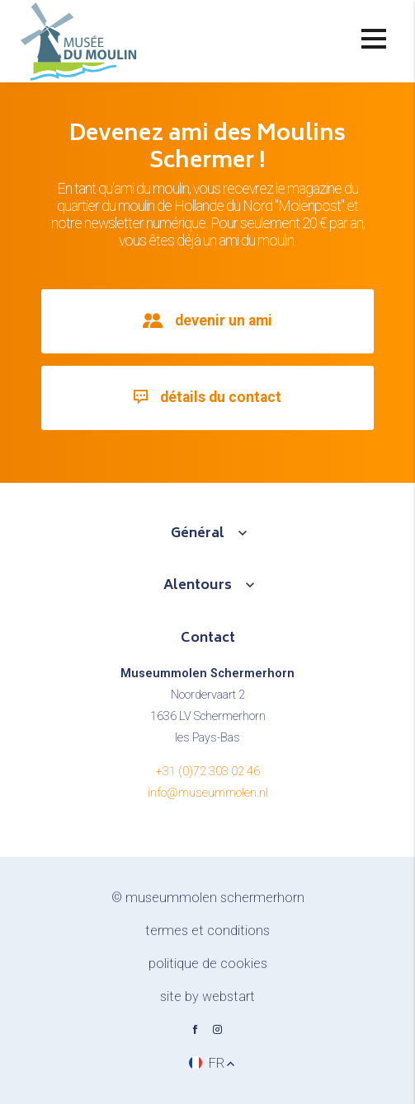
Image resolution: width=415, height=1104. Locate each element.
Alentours (197, 585)
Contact (208, 638)
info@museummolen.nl (208, 793)
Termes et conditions (207, 930)
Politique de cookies (208, 963)
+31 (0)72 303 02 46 (208, 772)
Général (197, 533)
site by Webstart (207, 996)
